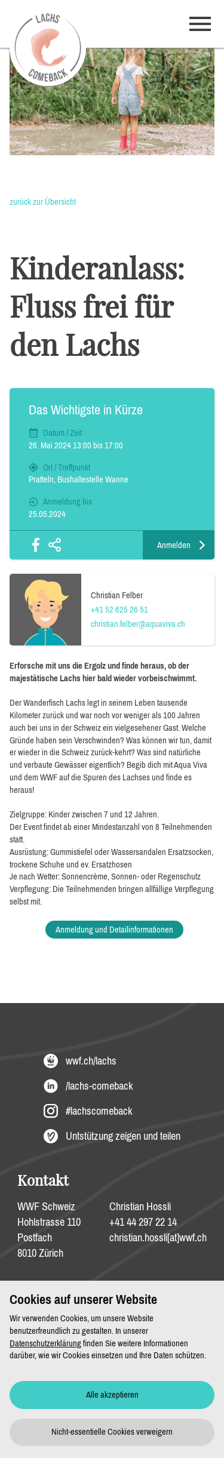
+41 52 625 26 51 (119, 609)
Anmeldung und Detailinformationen (114, 929)
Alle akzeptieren (112, 1394)
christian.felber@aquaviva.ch (138, 624)
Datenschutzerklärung (45, 1343)
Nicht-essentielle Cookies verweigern (112, 1431)
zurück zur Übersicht (43, 201)
